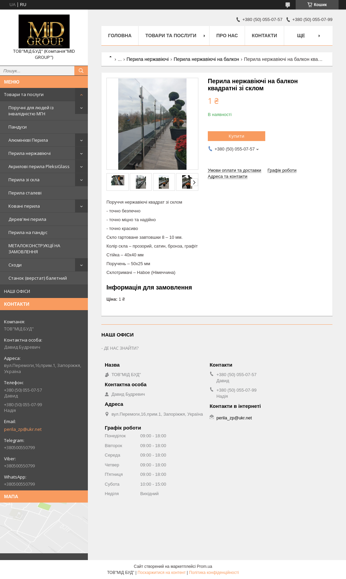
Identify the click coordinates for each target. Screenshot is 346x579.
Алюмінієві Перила (28, 140)
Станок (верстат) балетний (37, 278)
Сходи (15, 265)
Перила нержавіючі (29, 153)
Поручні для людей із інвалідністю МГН (31, 111)
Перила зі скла (24, 180)
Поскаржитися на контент (162, 572)
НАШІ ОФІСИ (17, 291)
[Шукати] (81, 71)
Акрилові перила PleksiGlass (39, 166)
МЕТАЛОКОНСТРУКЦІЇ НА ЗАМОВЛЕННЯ (34, 248)
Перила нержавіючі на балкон (206, 59)
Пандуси (17, 127)
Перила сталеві (25, 193)
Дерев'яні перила (27, 219)
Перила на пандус (27, 232)
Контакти (264, 35)
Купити (236, 136)
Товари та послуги (24, 94)
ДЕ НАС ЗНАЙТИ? (121, 348)
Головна (119, 35)
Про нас (227, 35)
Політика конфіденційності (214, 572)
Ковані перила (24, 206)
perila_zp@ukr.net (23, 429)
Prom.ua (204, 566)
